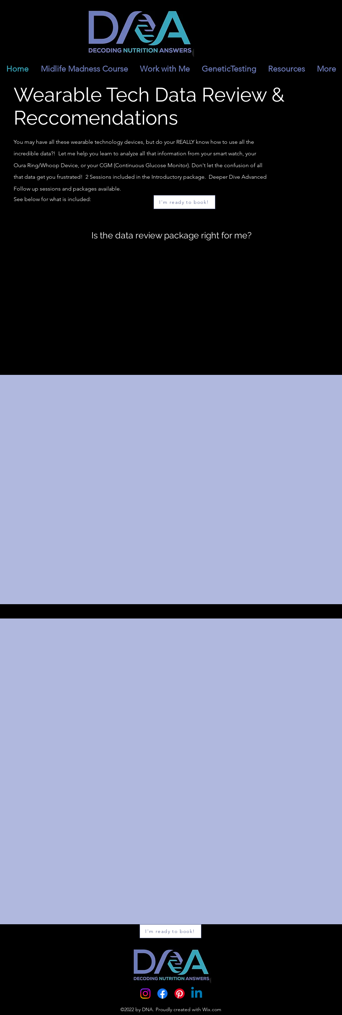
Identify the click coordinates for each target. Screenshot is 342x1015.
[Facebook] (162, 993)
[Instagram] (145, 993)
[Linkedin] (196, 993)
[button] (286, 69)
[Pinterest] (179, 993)
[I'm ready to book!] (184, 202)
